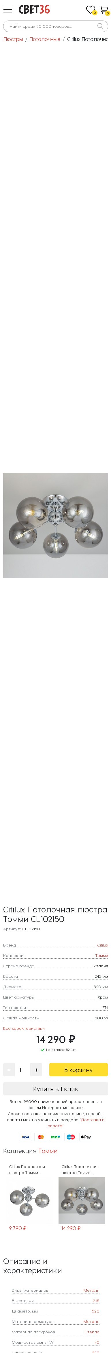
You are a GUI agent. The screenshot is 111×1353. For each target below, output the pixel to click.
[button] (7, 9)
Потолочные (45, 39)
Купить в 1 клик (55, 1088)
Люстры (13, 39)
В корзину (78, 1069)
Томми (48, 1150)
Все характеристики (24, 1028)
